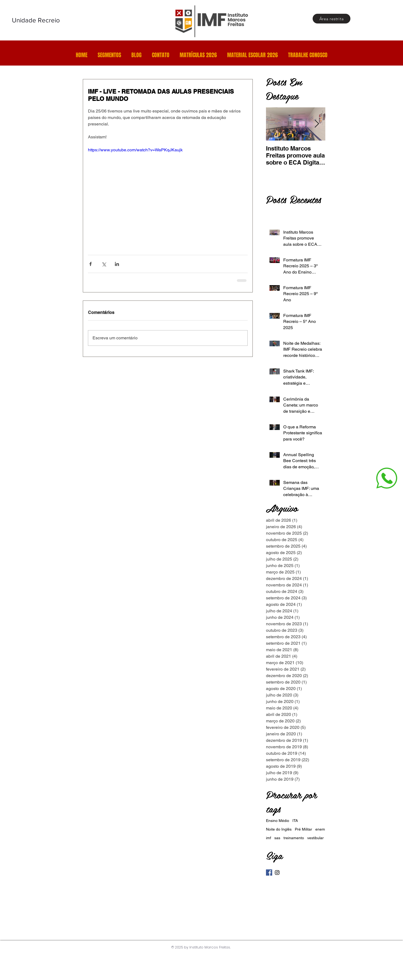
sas (277, 838)
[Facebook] (269, 872)
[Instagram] (277, 872)
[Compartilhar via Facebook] (90, 264)
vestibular (315, 838)
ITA (295, 820)
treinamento (294, 838)
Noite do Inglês (279, 829)
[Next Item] (316, 124)
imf (268, 838)
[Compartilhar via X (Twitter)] (103, 264)
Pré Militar (303, 829)
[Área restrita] (331, 18)
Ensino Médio (277, 820)
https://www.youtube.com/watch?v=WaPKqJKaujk (135, 149)
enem (320, 829)
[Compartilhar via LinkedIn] (116, 264)
